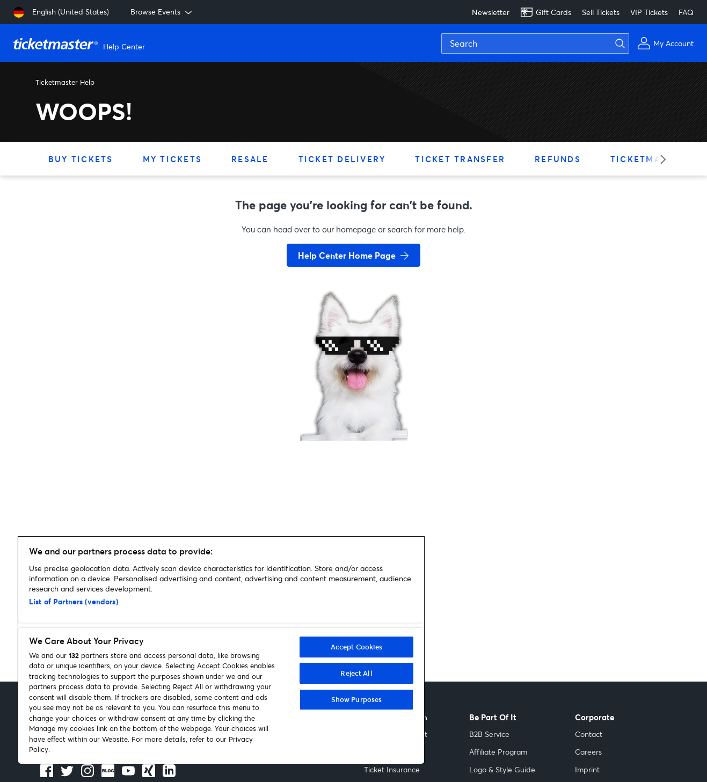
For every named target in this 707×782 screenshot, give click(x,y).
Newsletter (490, 12)
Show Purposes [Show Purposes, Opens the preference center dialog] (356, 699)
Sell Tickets (600, 12)
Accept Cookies (357, 647)
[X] (67, 774)
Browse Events (162, 11)
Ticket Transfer (460, 159)
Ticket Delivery (342, 159)
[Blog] (107, 774)
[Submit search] (626, 43)
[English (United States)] (61, 12)
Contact (588, 734)
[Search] (535, 43)
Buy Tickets (80, 159)
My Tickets (172, 159)
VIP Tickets (649, 12)
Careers (588, 752)
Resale (250, 159)
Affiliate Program (498, 752)
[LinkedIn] (148, 774)
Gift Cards (545, 12)
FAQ (686, 12)
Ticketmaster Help (64, 82)
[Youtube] (128, 774)
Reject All (356, 673)
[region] (221, 650)
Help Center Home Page (347, 255)
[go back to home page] (353, 402)
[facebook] (46, 774)
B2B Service (489, 734)
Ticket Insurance (392, 769)
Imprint (587, 769)
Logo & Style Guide (502, 769)
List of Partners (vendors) (73, 601)
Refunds (558, 159)
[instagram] (87, 774)
